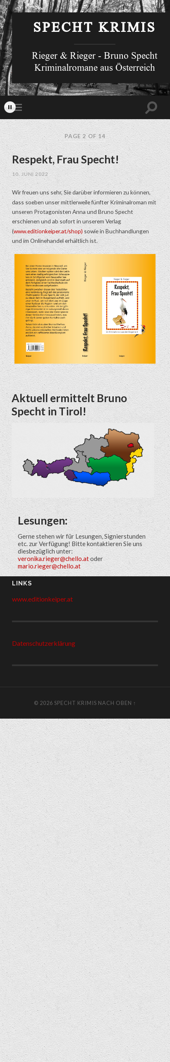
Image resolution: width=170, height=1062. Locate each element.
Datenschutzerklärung (43, 643)
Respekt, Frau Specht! (65, 159)
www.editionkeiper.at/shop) (48, 231)
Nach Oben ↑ (117, 703)
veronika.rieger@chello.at (53, 558)
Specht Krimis (94, 29)
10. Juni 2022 (30, 174)
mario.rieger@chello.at (49, 566)
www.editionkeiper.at (42, 599)
